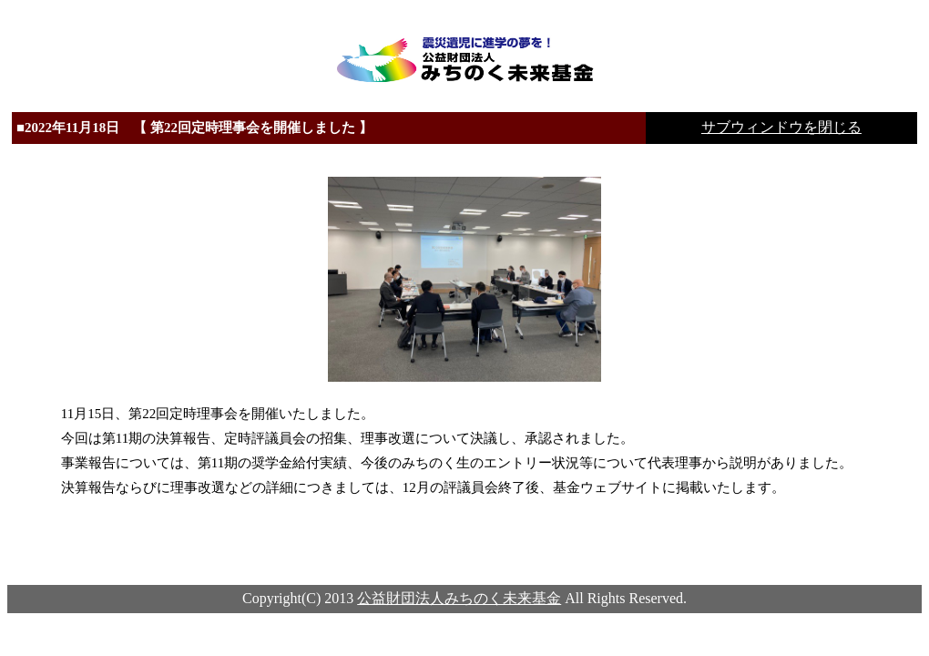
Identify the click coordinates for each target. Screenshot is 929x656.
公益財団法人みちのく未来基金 (459, 598)
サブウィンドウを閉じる (781, 127)
